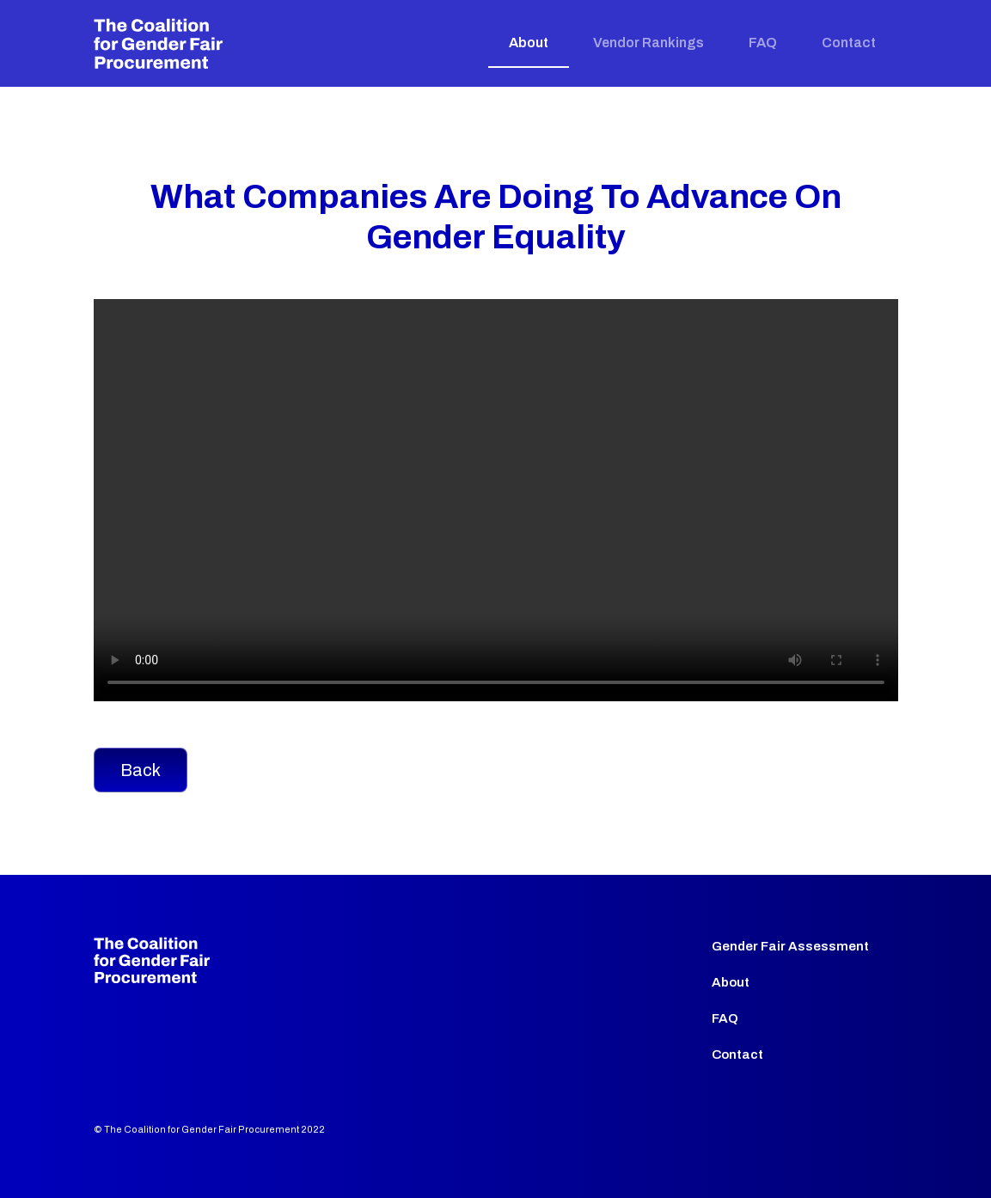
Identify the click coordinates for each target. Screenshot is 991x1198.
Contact (849, 42)
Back (140, 770)
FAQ (763, 42)
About (528, 42)
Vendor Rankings (648, 42)
